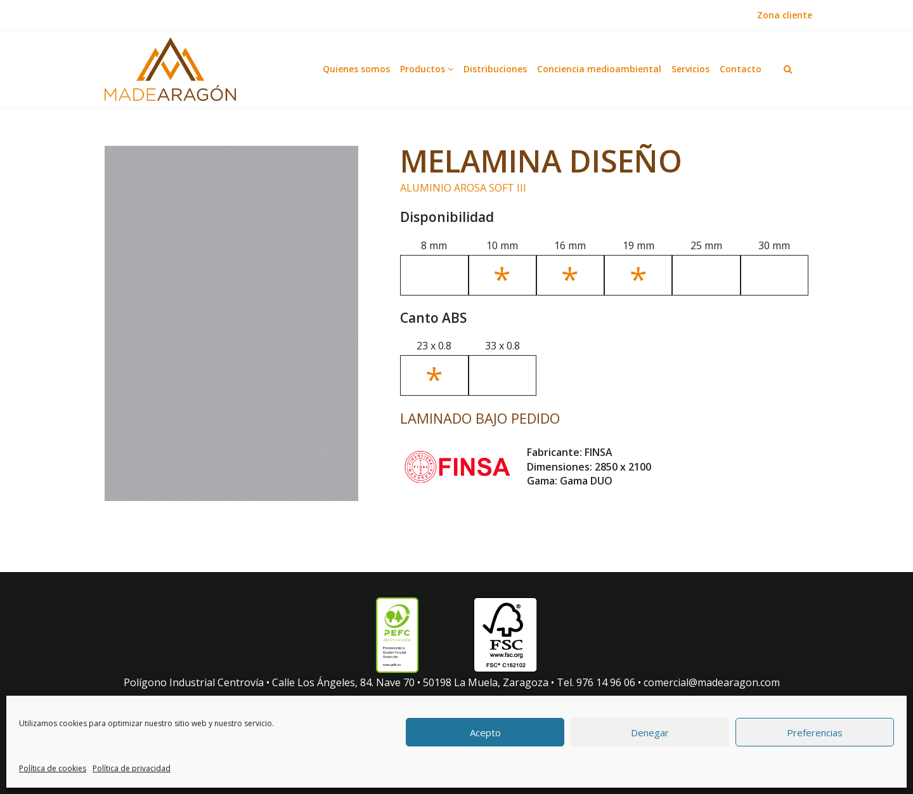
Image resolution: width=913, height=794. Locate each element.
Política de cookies (52, 768)
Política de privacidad (132, 768)
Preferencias (815, 732)
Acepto (485, 732)
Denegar (650, 732)
